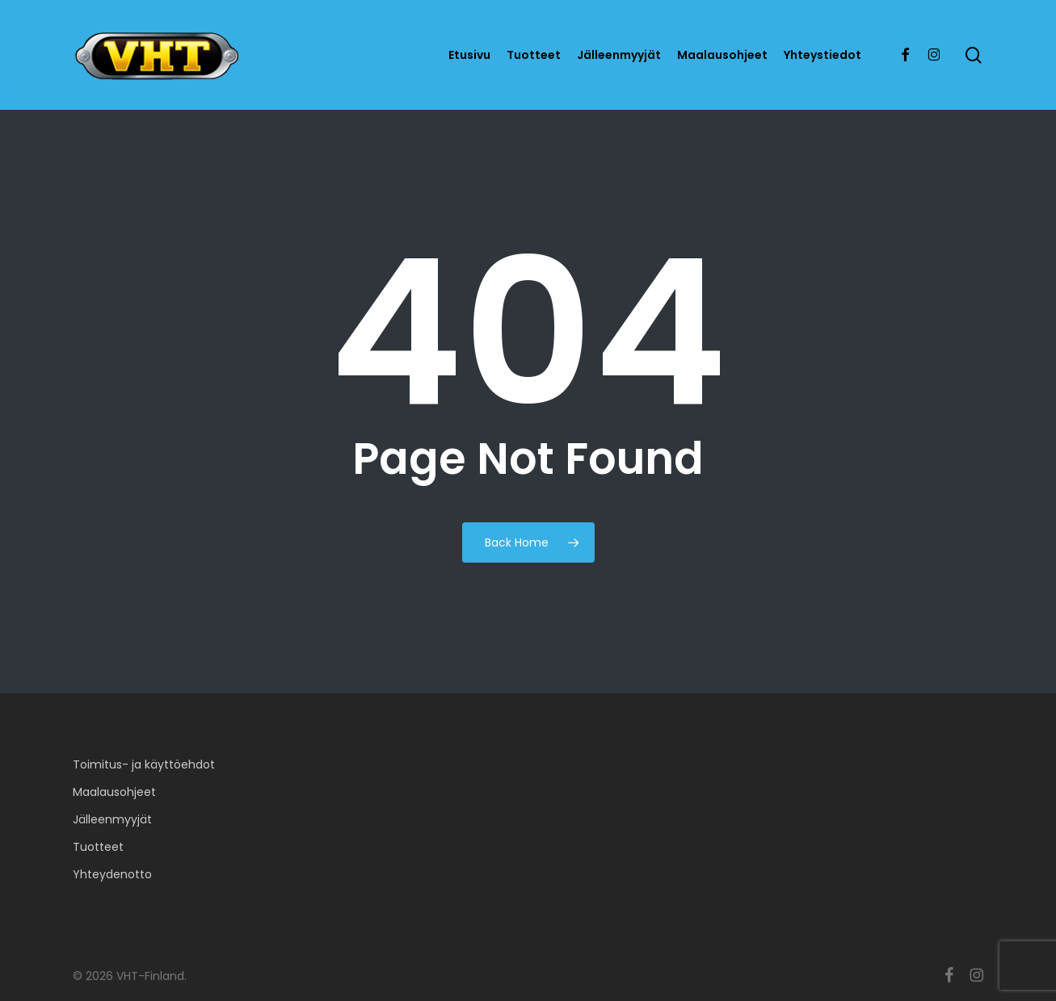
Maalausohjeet (114, 792)
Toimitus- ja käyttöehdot (144, 764)
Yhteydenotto (112, 874)
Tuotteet (98, 847)
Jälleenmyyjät (112, 819)
